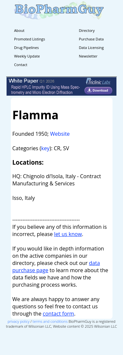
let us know (68, 234)
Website (60, 133)
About (19, 30)
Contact (20, 64)
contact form (58, 313)
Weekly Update (27, 56)
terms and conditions (50, 321)
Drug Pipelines (26, 47)
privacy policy (19, 321)
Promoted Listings (29, 38)
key (45, 148)
